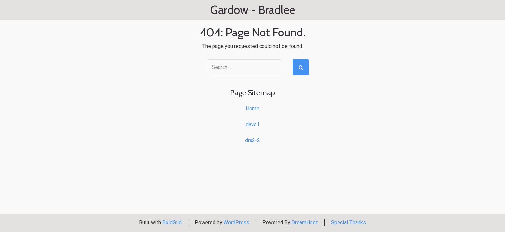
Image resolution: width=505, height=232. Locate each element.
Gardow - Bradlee (252, 10)
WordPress (236, 222)
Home (252, 108)
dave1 (253, 124)
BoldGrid (172, 222)
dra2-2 (252, 140)
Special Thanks (348, 222)
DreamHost (304, 222)
